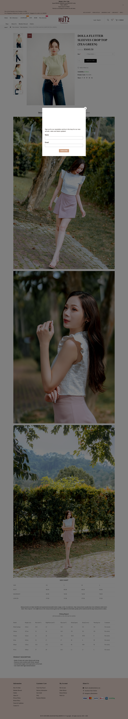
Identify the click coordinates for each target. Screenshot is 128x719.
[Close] (85, 108)
